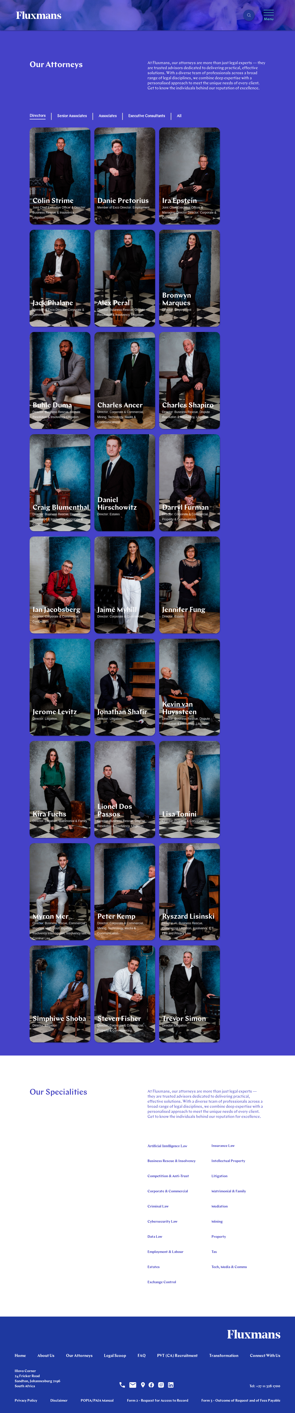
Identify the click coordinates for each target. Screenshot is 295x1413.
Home (20, 1356)
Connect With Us (265, 1356)
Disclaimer (59, 1401)
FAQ (142, 1356)
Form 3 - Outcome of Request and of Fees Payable (240, 1401)
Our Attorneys (79, 1356)
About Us (45, 1356)
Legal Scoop (115, 1356)
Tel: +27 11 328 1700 (264, 1386)
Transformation (223, 1356)
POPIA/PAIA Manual (97, 1401)
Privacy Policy (26, 1401)
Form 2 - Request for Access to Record (157, 1401)
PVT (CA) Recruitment (177, 1356)
